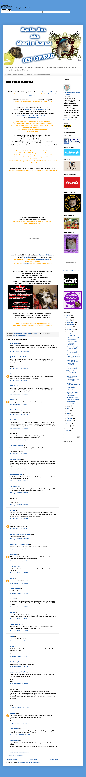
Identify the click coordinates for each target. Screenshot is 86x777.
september (71, 329)
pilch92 (12, 399)
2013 (67, 423)
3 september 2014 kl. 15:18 (19, 752)
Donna (12, 524)
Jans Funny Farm (15, 662)
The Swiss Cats (15, 486)
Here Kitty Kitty (35, 117)
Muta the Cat (29, 109)
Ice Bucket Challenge (48, 92)
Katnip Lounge (15, 588)
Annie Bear (13, 554)
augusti (69, 332)
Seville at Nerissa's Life (17, 672)
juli (68, 406)
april (68, 413)
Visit (71, 270)
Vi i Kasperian (14, 740)
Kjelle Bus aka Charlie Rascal (19, 357)
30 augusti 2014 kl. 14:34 (19, 404)
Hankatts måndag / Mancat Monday (73, 398)
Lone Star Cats (15, 566)
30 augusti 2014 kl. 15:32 (19, 428)
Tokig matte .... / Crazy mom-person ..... (72, 372)
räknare (66, 128)
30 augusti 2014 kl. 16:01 (19, 469)
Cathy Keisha (14, 728)
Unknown (13, 374)
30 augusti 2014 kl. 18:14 (19, 518)
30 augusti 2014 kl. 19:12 (19, 528)
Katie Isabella (14, 343)
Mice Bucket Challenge (19, 335)
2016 (67, 315)
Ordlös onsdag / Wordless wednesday (72, 394)
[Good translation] (3, 10)
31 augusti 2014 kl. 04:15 (19, 583)
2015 (67, 317)
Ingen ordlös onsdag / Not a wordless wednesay (72, 362)
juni (68, 408)
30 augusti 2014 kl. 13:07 (19, 368)
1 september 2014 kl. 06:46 (19, 723)
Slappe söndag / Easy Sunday (72, 351)
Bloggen (8, 74)
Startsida (33, 759)
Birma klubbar (18, 74)
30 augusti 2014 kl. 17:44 (19, 505)
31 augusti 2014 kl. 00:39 (19, 549)
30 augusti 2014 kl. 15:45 (19, 440)
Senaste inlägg (12, 759)
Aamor (12, 646)
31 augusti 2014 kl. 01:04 (19, 561)
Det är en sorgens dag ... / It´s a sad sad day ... (73, 356)
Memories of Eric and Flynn (19, 544)
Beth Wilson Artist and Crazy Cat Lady (32, 115)
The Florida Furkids (16, 445)
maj (68, 411)
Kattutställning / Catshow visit (72, 347)
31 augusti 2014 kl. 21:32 (19, 666)
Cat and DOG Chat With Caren (20, 534)
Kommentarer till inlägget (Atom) (29, 762)
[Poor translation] (8, 10)
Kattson (12, 510)
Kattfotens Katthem (41, 259)
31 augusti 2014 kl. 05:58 (19, 593)
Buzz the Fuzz (41, 109)
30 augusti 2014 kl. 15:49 (19, 453)
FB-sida (26, 257)
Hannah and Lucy (16, 474)
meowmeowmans (15, 624)
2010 (67, 431)
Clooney (12, 599)
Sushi (12, 636)
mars (69, 415)
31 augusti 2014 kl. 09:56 (19, 619)
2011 (67, 428)
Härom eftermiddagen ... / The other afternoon (73, 385)
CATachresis (14, 386)
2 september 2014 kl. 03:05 (20, 735)
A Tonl (12, 578)
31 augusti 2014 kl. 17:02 (19, 631)
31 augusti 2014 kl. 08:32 (19, 607)
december (70, 322)
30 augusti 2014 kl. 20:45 (19, 539)
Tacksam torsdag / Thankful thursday (73, 343)
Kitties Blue (13, 420)
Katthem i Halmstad (46, 255)
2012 (67, 426)
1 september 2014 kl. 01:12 (19, 707)
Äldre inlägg (54, 759)
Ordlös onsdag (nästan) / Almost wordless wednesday (73, 378)
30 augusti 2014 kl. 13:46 (19, 380)
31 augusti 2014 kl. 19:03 (19, 656)
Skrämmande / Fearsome (72, 402)
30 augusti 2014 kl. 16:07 (19, 481)
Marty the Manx (15, 459)
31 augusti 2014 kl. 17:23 (19, 641)
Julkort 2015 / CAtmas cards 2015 (37, 74)
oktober (70, 327)
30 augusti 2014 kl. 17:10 (19, 493)
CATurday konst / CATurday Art (73, 338)
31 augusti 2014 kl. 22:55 (19, 683)
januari (69, 420)
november (70, 324)
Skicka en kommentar (15, 755)
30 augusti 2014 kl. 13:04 (19, 351)
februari (70, 418)
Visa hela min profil (70, 119)
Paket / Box (71, 390)
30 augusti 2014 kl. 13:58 (19, 394)
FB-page (26, 263)
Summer (12, 612)
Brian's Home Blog (16, 410)
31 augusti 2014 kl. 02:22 (19, 573)
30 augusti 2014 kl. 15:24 (19, 414)
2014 (67, 320)
